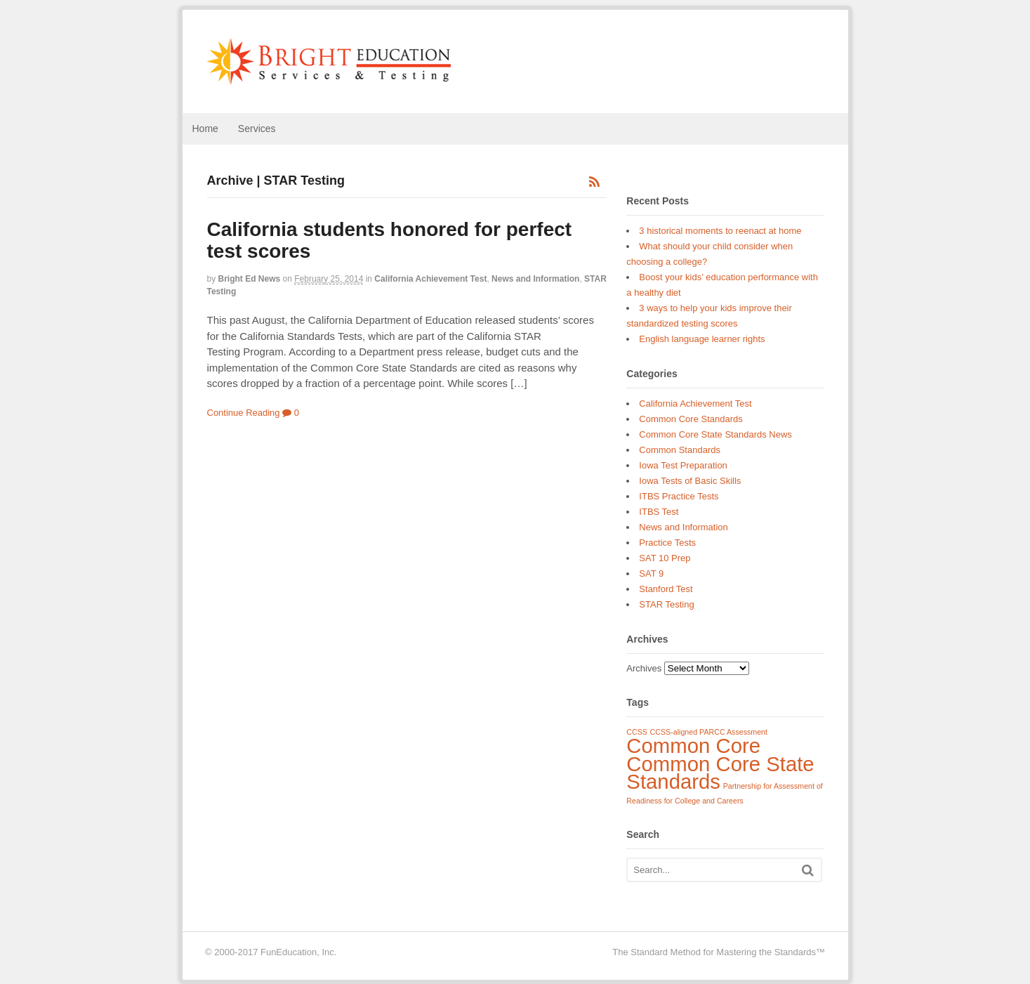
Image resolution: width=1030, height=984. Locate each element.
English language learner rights (702, 339)
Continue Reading (243, 412)
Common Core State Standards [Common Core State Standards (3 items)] (720, 773)
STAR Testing (666, 604)
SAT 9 (651, 573)
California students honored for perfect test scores (389, 240)
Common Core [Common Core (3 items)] (693, 745)
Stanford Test (665, 589)
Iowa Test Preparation (683, 465)
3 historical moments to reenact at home (720, 230)
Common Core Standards (690, 419)
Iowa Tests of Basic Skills (690, 480)
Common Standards (679, 450)
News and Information (535, 279)
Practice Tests (667, 542)
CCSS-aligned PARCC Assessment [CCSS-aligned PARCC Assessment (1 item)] (708, 732)
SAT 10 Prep (664, 558)
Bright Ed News (249, 279)
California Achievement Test (430, 279)
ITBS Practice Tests (678, 496)
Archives (643, 668)
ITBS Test (658, 511)
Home (205, 128)
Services (257, 128)
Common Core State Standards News (715, 434)
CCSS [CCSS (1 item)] (636, 732)
